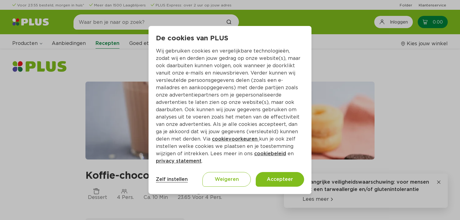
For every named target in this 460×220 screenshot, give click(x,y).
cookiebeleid (270, 153)
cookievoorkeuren (235, 139)
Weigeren (227, 179)
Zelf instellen (172, 179)
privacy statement (179, 161)
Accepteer (280, 179)
